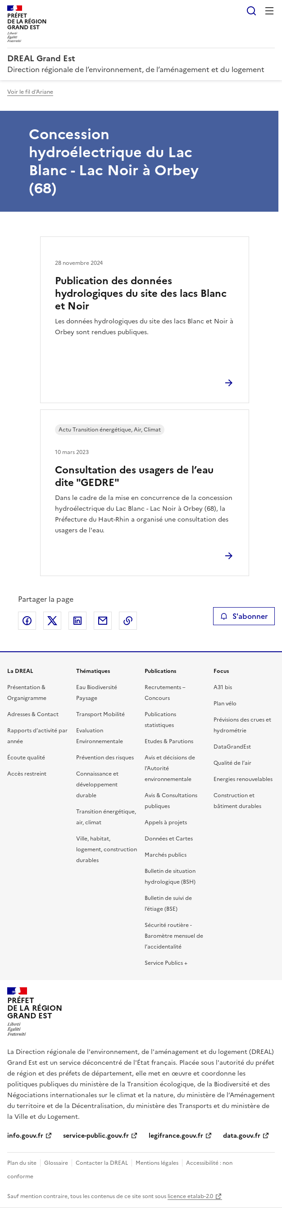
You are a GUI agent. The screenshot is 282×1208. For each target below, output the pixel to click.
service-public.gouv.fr (96, 1135)
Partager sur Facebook (27, 621)
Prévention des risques (105, 758)
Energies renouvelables (243, 779)
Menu (269, 11)
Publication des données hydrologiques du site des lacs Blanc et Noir (141, 293)
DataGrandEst (232, 747)
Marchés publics (165, 855)
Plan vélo (225, 703)
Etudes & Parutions (169, 741)
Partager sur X (52, 621)
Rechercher (251, 11)
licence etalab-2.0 (190, 1196)
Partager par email (103, 621)
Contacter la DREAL (102, 1163)
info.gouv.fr (25, 1135)
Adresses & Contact (33, 714)
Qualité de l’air (232, 763)
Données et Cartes (169, 839)
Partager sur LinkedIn (77, 621)
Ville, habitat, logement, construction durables (106, 849)
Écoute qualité (26, 758)
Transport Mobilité (100, 714)
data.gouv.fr (241, 1135)
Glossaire (56, 1163)
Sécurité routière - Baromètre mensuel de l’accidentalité (174, 936)
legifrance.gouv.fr (176, 1135)
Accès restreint (26, 774)
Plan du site (21, 1163)
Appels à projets (166, 822)
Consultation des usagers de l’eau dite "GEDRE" (134, 476)
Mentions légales (157, 1163)
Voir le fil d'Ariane (30, 92)
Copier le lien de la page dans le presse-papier (128, 621)
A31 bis (223, 687)
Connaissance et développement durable (97, 784)
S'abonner (244, 616)
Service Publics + (166, 963)
